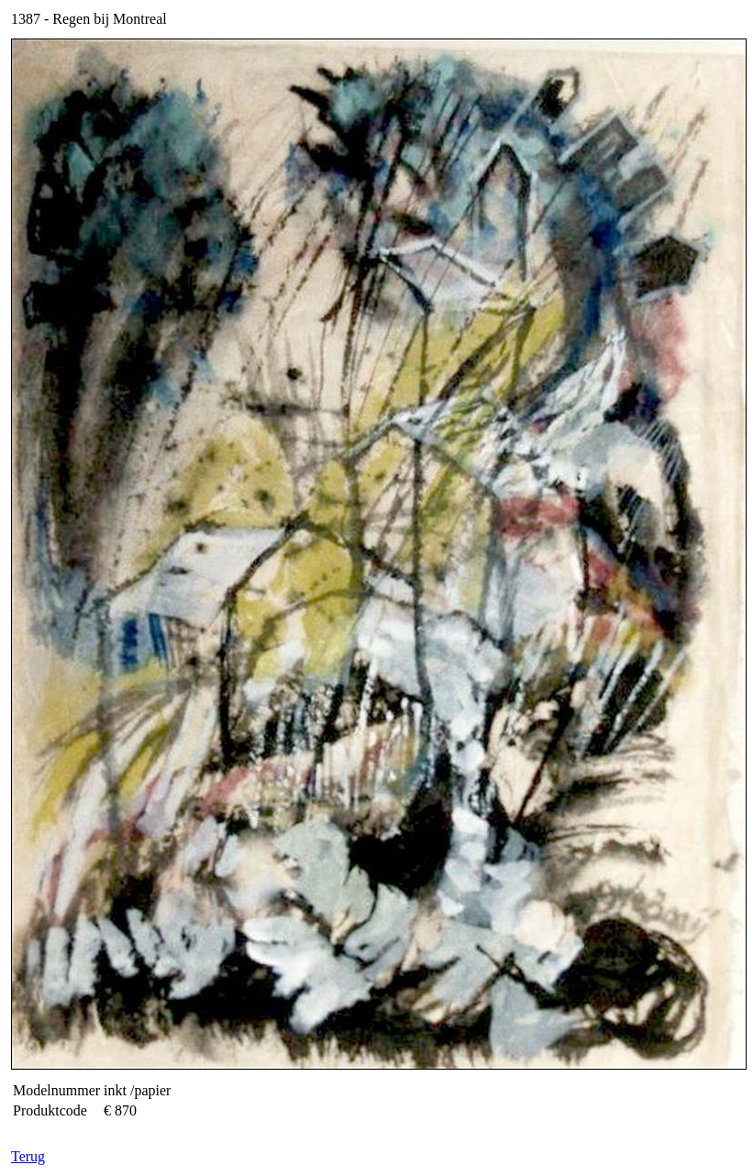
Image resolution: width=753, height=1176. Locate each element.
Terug (28, 1156)
